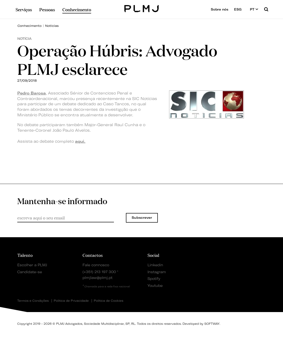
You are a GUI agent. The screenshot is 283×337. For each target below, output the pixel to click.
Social (153, 255)
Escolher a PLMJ (32, 265)
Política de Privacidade (71, 300)
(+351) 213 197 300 (99, 272)
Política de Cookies (108, 300)
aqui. (80, 141)
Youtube (155, 286)
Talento (25, 255)
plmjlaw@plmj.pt (97, 278)
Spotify (153, 279)
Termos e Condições (33, 300)
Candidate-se (29, 272)
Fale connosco (96, 265)
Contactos (93, 255)
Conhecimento (29, 26)
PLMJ (141, 8)
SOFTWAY (211, 323)
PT (254, 9)
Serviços (24, 9)
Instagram (156, 272)
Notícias (52, 26)
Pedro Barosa (31, 93)
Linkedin (155, 265)
